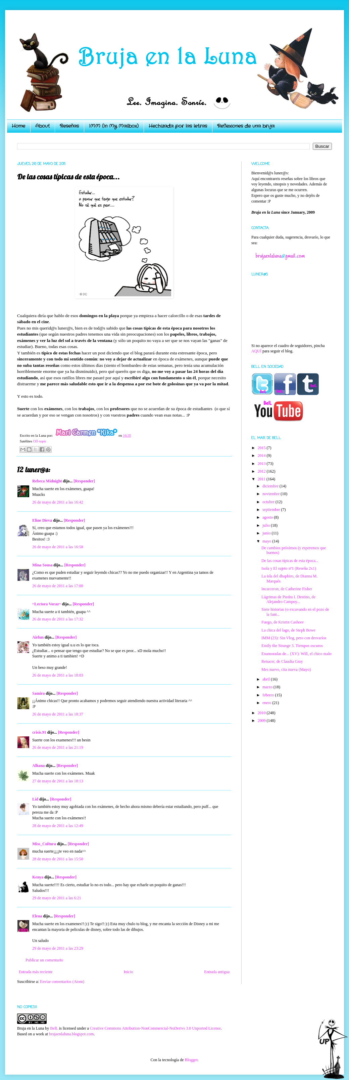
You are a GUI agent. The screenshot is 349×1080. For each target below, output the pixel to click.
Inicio (128, 971)
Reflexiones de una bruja (246, 126)
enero (267, 702)
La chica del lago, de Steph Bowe (288, 630)
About (42, 126)
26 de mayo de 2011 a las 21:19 (57, 747)
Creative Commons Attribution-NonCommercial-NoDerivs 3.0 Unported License (155, 1028)
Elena (37, 916)
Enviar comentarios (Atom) (62, 981)
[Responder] (84, 481)
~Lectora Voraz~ (46, 604)
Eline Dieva (42, 520)
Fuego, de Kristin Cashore (282, 622)
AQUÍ (256, 351)
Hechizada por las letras (178, 126)
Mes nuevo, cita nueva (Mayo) (286, 669)
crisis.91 (39, 732)
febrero (268, 695)
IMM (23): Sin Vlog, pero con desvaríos (293, 638)
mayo (267, 541)
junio (267, 533)
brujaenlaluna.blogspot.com (71, 1034)
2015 (262, 447)
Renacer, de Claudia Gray (282, 661)
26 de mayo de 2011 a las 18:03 (57, 675)
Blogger (191, 1059)
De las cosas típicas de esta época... (289, 560)
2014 (262, 455)
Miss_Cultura (44, 843)
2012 (262, 471)
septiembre (271, 509)
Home (18, 126)
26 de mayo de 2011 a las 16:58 (57, 547)
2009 (262, 720)
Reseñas (69, 126)
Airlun (38, 637)
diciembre (271, 486)
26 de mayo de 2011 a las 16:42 (57, 502)
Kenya (37, 877)
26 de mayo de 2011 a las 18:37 (57, 714)
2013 (262, 463)
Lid (35, 799)
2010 (262, 712)
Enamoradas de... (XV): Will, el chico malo (296, 653)
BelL (54, 1028)
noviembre (271, 493)
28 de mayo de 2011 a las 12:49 (57, 825)
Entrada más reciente (36, 971)
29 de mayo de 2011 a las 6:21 (56, 898)
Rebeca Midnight (47, 481)
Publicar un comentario (44, 960)
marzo (267, 687)
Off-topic (39, 441)
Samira (38, 693)
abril (266, 679)
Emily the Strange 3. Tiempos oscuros (292, 645)
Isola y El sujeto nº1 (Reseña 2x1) (288, 568)
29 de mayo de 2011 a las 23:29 (57, 948)
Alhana (38, 765)
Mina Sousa (42, 565)
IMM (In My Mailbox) (114, 126)
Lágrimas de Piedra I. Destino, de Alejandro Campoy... (288, 599)
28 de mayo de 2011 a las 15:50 (57, 859)
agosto (268, 517)
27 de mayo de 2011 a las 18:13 (57, 781)
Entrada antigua (217, 971)
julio (266, 525)
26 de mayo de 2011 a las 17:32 (57, 619)
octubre (269, 502)
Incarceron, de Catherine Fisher (286, 589)
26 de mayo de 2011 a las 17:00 (57, 586)
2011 (262, 479)
